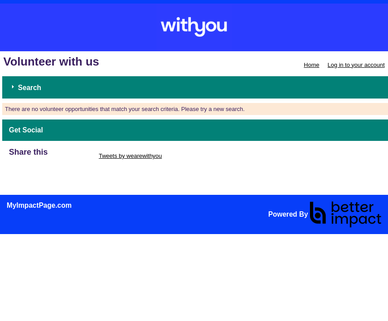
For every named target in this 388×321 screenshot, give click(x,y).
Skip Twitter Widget (72, 155)
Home (311, 65)
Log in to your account (356, 65)
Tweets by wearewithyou (130, 155)
